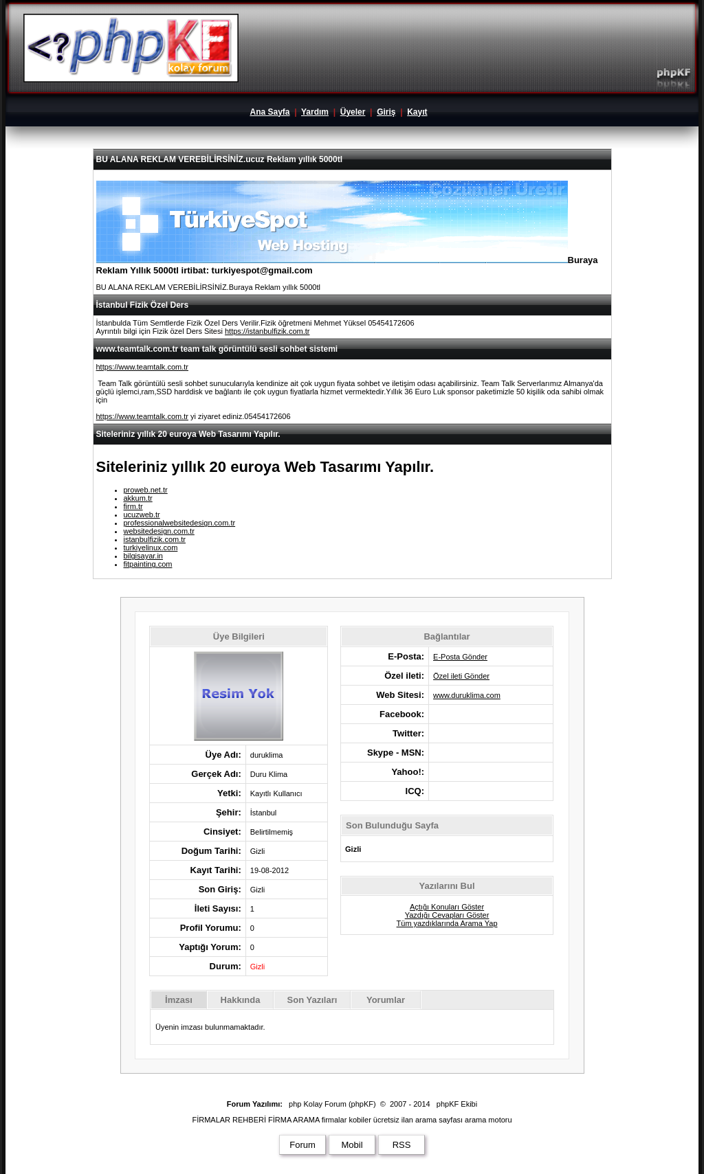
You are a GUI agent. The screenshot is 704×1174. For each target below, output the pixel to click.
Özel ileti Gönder (461, 676)
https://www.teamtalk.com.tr (142, 367)
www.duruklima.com (466, 695)
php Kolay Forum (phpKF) (332, 1104)
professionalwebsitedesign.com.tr (180, 523)
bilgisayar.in (143, 556)
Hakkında (241, 1000)
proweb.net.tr (146, 490)
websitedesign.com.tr (159, 531)
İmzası (178, 1000)
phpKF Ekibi (457, 1104)
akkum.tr (138, 498)
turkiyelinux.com (151, 547)
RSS (402, 1145)
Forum (302, 1145)
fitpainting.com (148, 564)
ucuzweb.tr (142, 514)
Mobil (351, 1145)
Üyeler (353, 112)
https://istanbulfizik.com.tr (267, 331)
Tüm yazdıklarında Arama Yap (447, 923)
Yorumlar (385, 1000)
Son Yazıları (312, 1000)
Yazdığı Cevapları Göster (447, 915)
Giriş (386, 112)
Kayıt (417, 112)
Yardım (315, 112)
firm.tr (133, 506)
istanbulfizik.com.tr (155, 539)
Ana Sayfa (269, 112)
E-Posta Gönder (460, 657)
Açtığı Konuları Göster (447, 907)
